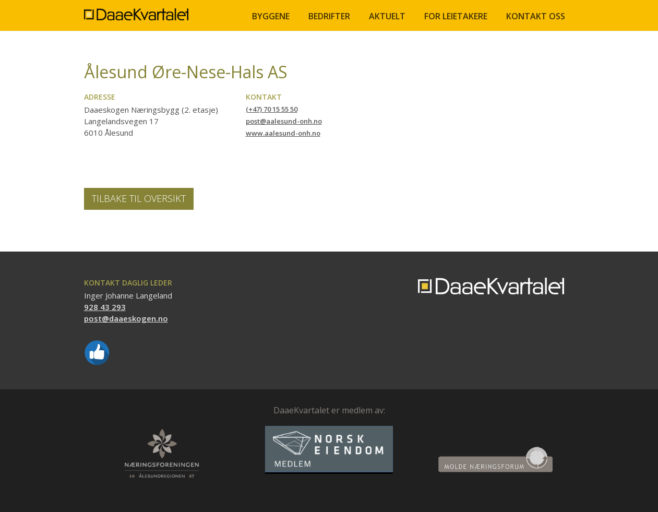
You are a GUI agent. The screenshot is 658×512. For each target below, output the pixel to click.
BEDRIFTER (329, 16)
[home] (136, 10)
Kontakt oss (535, 16)
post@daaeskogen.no (126, 318)
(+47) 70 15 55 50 (271, 109)
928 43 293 (105, 307)
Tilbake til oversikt (139, 198)
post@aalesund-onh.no (284, 121)
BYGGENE (271, 16)
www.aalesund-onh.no (283, 133)
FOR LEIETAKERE (455, 16)
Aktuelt (387, 16)
